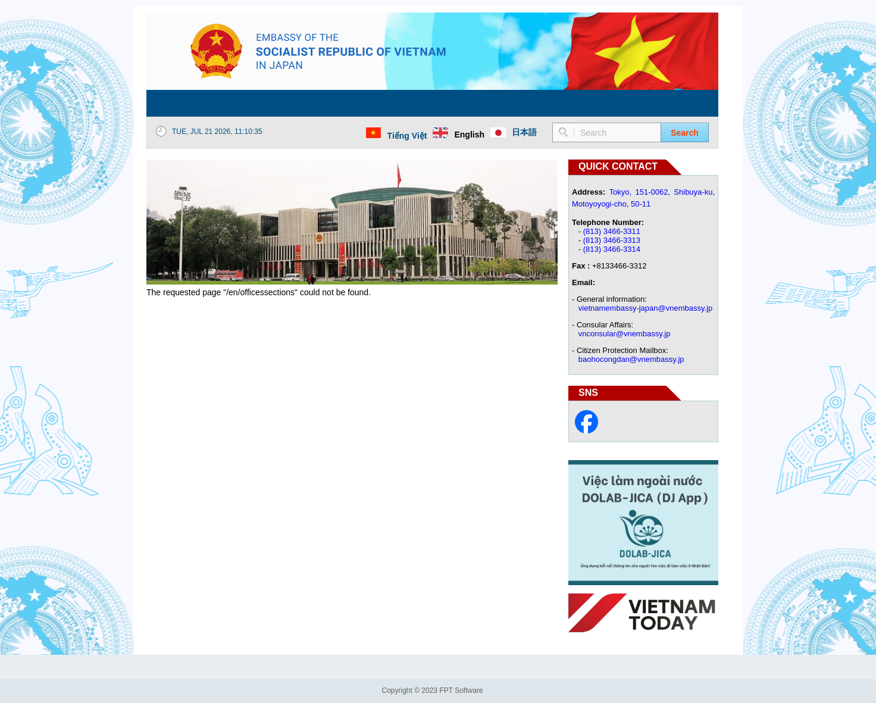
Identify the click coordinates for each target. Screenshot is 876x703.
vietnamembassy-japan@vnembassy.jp (645, 308)
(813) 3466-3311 (611, 231)
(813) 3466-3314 (611, 249)
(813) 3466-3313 (611, 240)
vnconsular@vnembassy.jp (624, 333)
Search (685, 133)
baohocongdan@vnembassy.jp (631, 359)
